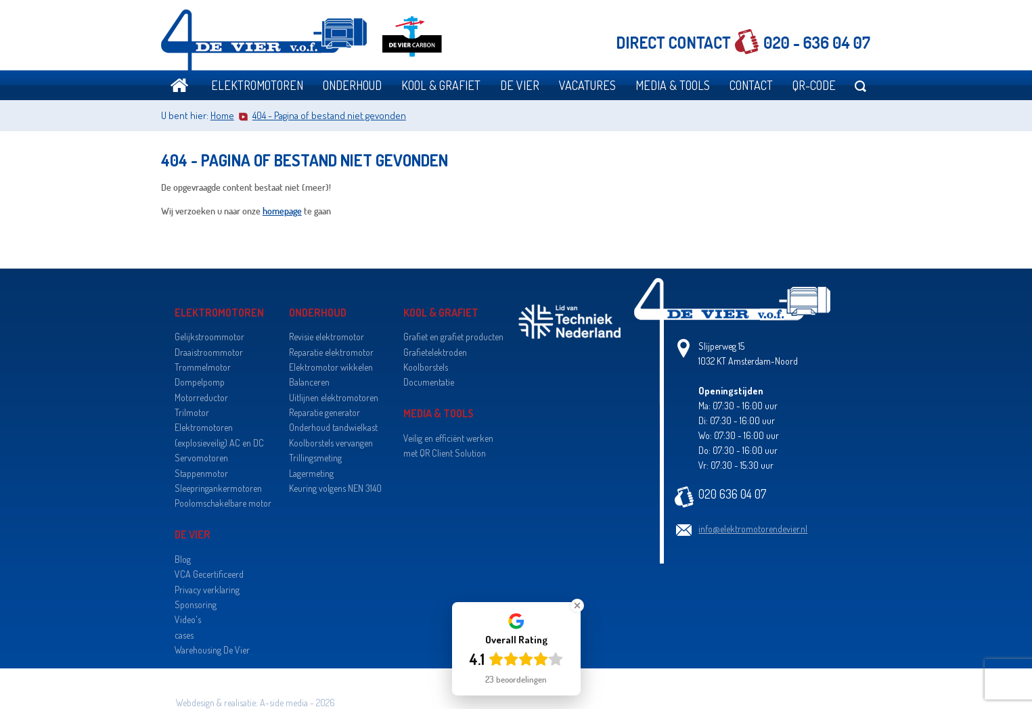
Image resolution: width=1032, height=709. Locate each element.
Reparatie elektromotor (331, 352)
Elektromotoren (257, 85)
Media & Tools (672, 85)
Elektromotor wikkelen (331, 367)
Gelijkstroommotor (209, 336)
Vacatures (587, 85)
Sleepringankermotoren (218, 488)
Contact (751, 85)
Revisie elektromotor (326, 336)
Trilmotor (192, 412)
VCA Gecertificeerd (209, 574)
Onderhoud (352, 85)
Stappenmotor (201, 473)
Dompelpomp (200, 382)
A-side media (284, 702)
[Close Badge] (577, 605)
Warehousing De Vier (212, 650)
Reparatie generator (324, 412)
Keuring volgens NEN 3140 (335, 488)
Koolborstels (425, 367)
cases (184, 635)
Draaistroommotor (209, 352)
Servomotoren (201, 457)
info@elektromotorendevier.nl (752, 528)
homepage (282, 210)
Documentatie (428, 382)
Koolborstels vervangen (331, 443)
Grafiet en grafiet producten (453, 336)
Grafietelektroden (435, 352)
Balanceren (309, 382)
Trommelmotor (203, 367)
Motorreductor (201, 397)
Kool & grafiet (440, 85)
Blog (183, 559)
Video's (188, 619)
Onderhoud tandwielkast (333, 427)
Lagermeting (311, 473)
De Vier (519, 85)
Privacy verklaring (207, 589)
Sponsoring (196, 604)
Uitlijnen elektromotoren (333, 397)
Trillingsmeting (315, 457)
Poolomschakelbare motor (223, 503)
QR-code (814, 85)
